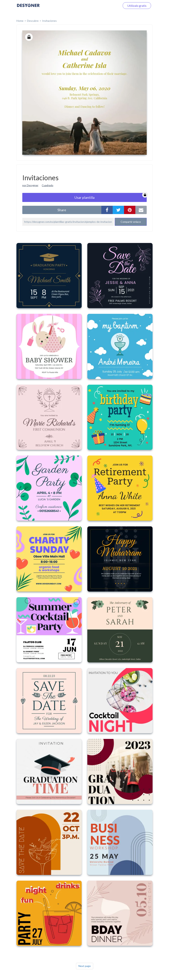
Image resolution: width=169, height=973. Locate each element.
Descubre (33, 20)
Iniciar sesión (107, 5)
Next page (84, 966)
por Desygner (30, 185)
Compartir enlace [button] (131, 221)
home (19, 20)
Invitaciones (49, 20)
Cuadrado (47, 185)
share (61, 210)
